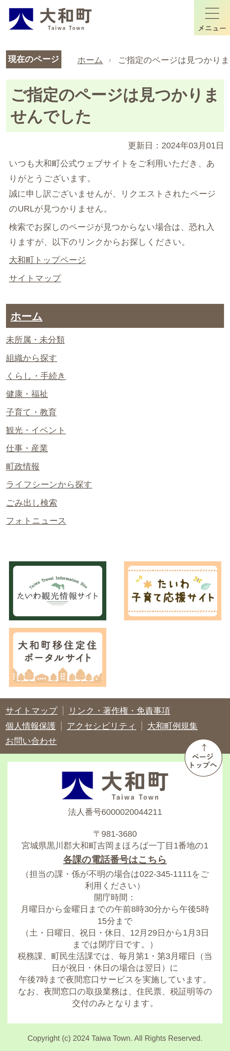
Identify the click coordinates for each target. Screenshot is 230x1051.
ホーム (90, 60)
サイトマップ (35, 278)
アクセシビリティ (101, 726)
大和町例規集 (172, 726)
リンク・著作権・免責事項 (119, 710)
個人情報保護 (30, 726)
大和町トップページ (47, 260)
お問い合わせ (31, 741)
